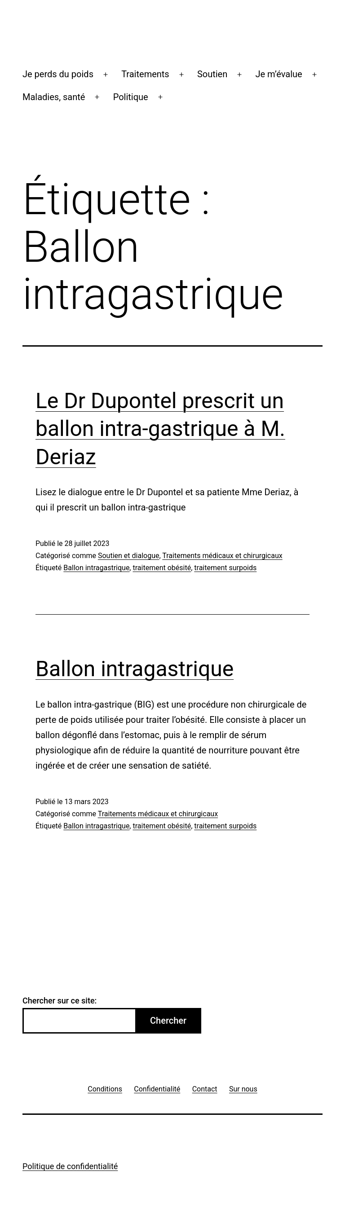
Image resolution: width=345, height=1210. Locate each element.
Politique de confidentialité (70, 1166)
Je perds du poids (57, 74)
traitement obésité (162, 567)
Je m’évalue (278, 74)
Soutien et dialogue (128, 555)
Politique (130, 97)
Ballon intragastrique (96, 567)
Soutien (212, 74)
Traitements (145, 74)
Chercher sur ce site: (59, 1000)
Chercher (168, 1020)
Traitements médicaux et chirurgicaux (222, 555)
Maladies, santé (53, 97)
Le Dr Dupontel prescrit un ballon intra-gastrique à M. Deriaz (160, 429)
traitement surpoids (225, 567)
